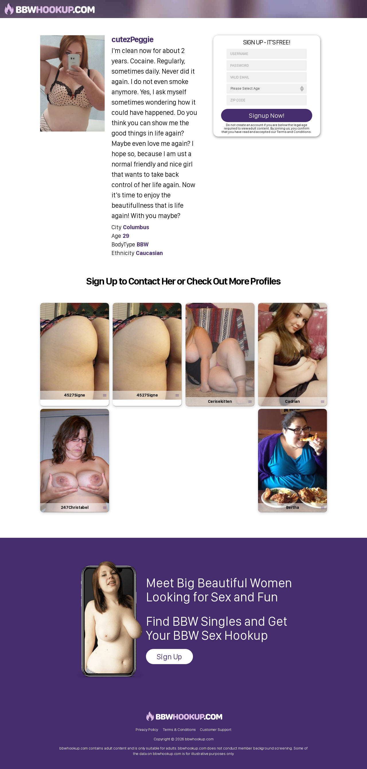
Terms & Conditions (179, 729)
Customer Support (215, 729)
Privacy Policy (147, 729)
